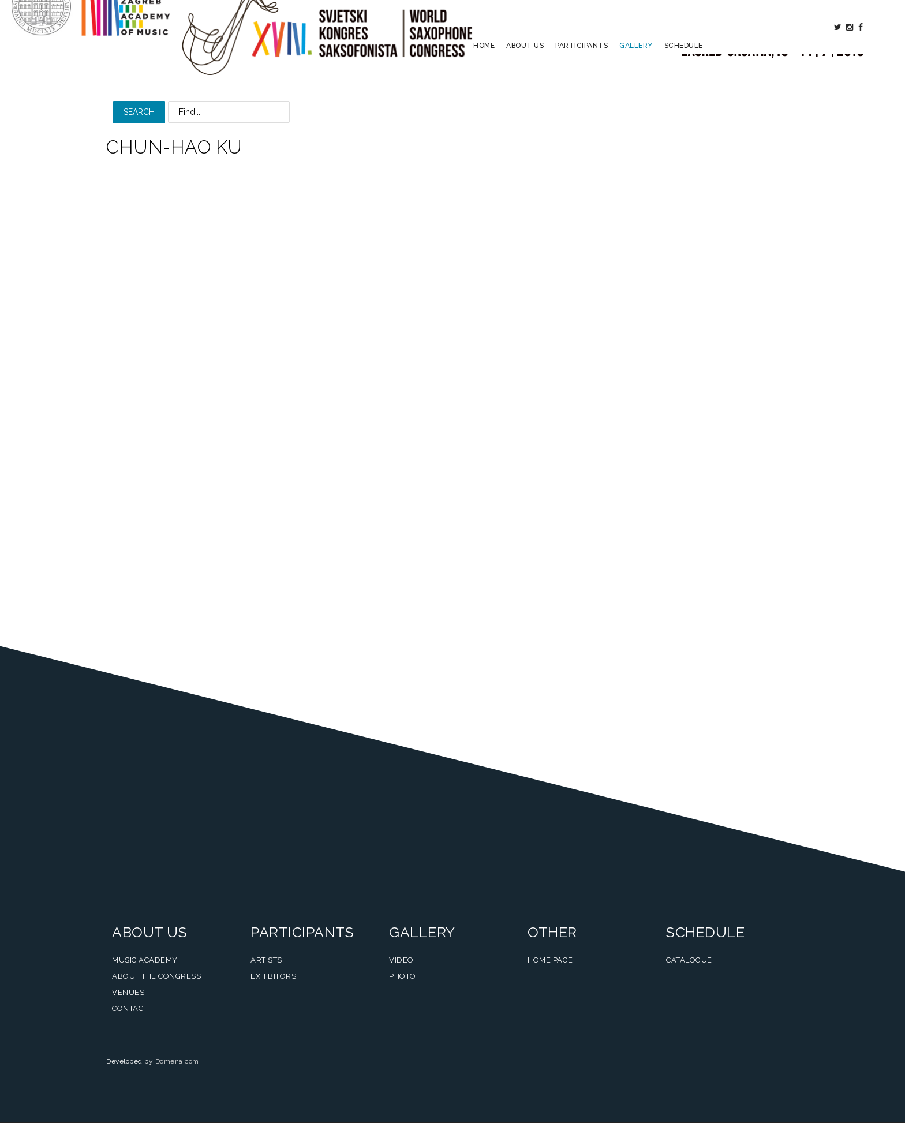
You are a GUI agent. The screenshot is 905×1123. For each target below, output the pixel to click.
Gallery (636, 73)
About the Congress (156, 976)
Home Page (550, 960)
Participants (581, 73)
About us (525, 73)
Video (401, 960)
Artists (266, 960)
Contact (130, 1008)
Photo (402, 976)
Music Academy (145, 960)
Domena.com (177, 1061)
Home (484, 73)
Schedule (683, 73)
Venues (128, 992)
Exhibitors (273, 976)
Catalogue (689, 960)
